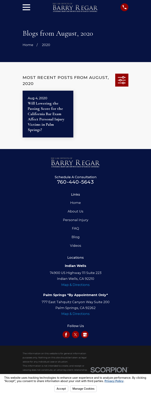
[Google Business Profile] (85, 335)
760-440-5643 (75, 182)
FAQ (75, 228)
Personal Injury (75, 220)
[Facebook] (66, 335)
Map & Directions (75, 285)
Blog (76, 237)
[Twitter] (75, 335)
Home (75, 203)
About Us (75, 211)
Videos (75, 246)
